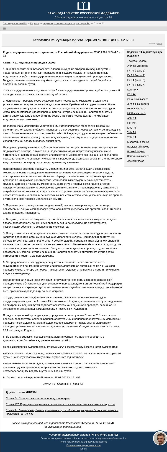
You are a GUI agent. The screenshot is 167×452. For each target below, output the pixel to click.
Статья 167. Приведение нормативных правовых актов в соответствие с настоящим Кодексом (60, 404)
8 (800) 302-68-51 (121, 40)
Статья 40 (49, 383)
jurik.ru (159, 44)
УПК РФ (131, 137)
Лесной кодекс (135, 160)
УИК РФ (131, 132)
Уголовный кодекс (137, 65)
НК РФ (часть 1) (136, 108)
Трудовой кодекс (137, 61)
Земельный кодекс (138, 156)
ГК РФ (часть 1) (136, 70)
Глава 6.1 (77, 383)
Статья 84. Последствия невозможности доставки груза (38, 398)
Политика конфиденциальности (83, 445)
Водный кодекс (136, 151)
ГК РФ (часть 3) (136, 80)
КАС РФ (131, 127)
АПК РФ (131, 118)
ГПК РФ (131, 94)
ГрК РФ (131, 122)
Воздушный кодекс (138, 146)
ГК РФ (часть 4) (136, 84)
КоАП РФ (132, 89)
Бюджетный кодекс (138, 142)
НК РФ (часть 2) (136, 113)
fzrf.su (83, 448)
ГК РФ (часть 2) (136, 75)
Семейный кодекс (137, 99)
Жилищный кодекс (138, 103)
